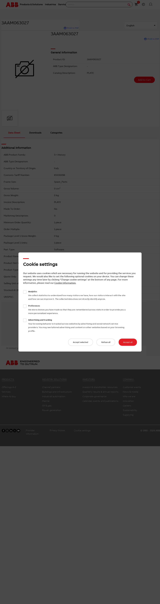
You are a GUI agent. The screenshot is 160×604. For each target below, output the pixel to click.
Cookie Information (65, 282)
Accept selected (80, 342)
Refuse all (105, 342)
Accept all (127, 342)
